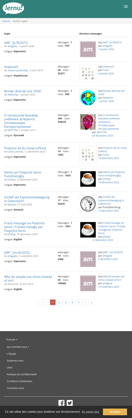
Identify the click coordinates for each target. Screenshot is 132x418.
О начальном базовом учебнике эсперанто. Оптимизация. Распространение (21, 121)
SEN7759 (13, 130)
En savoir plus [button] (90, 411)
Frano (106, 70)
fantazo (12, 204)
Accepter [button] (115, 411)
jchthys (11, 179)
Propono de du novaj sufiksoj (25, 148)
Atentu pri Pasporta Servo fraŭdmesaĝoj (22, 174)
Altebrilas (13, 94)
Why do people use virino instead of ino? (28, 279)
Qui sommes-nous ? (18, 346)
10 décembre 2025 (108, 182)
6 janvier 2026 (106, 73)
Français (12, 339)
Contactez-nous (15, 388)
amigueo (12, 46)
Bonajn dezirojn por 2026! (22, 91)
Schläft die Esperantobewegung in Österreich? (27, 199)
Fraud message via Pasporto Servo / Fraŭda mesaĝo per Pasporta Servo (24, 227)
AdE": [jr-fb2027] (16, 43)
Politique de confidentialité (22, 374)
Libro (10, 367)
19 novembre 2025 (108, 286)
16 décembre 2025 (108, 158)
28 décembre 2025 (102, 135)
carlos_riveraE (15, 151)
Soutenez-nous (15, 360)
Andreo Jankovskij (18, 70)
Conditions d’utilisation (19, 381)
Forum (6, 21)
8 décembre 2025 (108, 259)
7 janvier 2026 (106, 49)
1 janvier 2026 (106, 101)
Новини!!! (11, 67)
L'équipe (11, 353)
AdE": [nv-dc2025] (16, 252)
